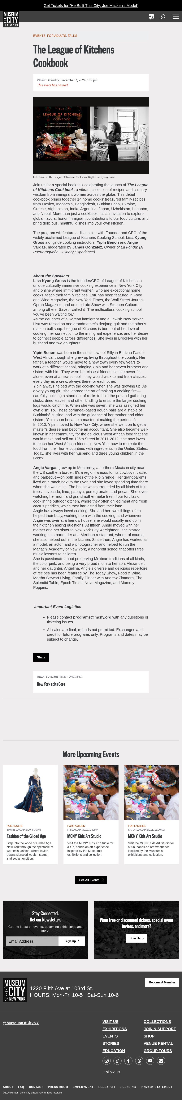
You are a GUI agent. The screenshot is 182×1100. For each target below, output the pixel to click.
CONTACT (36, 1085)
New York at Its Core (52, 684)
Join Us (135, 938)
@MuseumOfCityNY (21, 1022)
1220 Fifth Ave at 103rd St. (61, 988)
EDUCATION (113, 1050)
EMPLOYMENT (83, 1085)
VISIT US (110, 1021)
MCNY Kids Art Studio (83, 836)
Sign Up (70, 941)
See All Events (89, 879)
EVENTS (110, 1036)
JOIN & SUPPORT (160, 1028)
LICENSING (128, 1085)
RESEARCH (106, 1085)
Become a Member (162, 982)
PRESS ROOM (58, 1085)
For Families (76, 825)
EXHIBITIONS (114, 1028)
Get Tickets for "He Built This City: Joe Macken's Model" (91, 5)
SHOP (149, 1036)
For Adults (56, 35)
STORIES (110, 1043)
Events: (40, 35)
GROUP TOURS (158, 1050)
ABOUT (8, 1085)
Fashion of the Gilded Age (26, 836)
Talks (72, 35)
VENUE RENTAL (158, 1043)
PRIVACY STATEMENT (156, 1085)
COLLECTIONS (157, 1021)
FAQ (21, 1085)
